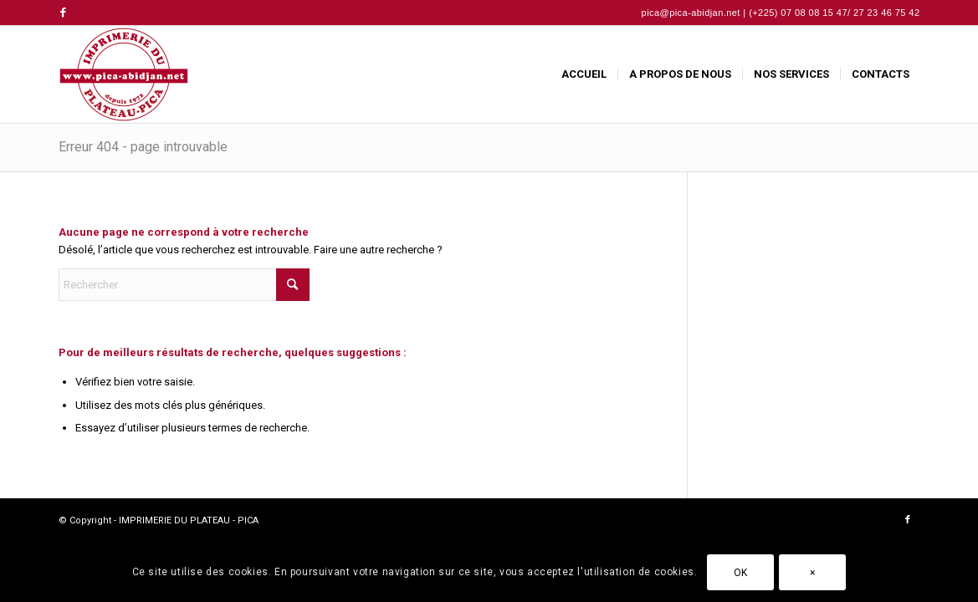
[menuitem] (583, 74)
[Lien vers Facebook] (63, 12)
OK (741, 573)
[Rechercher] (184, 284)
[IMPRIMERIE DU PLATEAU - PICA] (124, 74)
